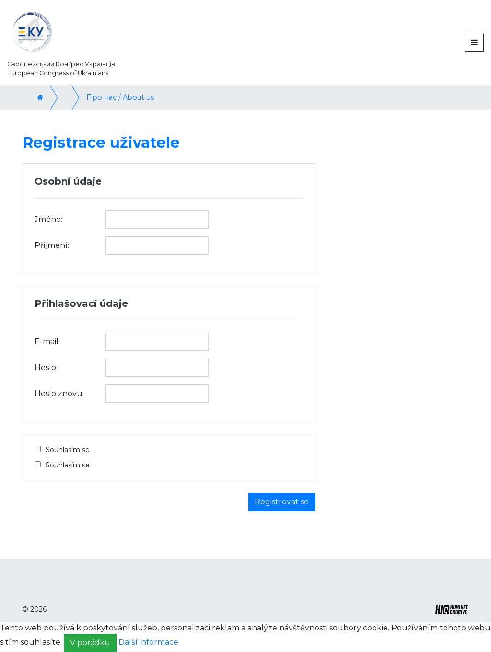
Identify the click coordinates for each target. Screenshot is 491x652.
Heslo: (46, 367)
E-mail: (47, 341)
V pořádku (90, 642)
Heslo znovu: (59, 393)
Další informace (148, 642)
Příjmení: (52, 245)
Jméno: (48, 219)
